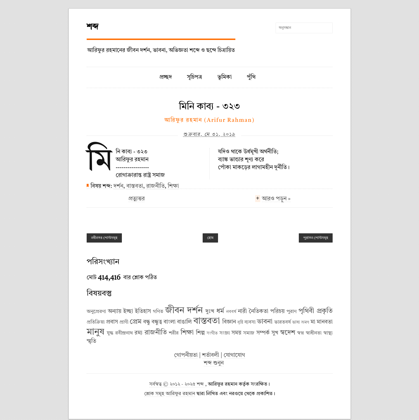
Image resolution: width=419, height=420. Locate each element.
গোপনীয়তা (186, 355)
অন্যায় (114, 311)
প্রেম (135, 322)
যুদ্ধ (110, 333)
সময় (236, 333)
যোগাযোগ (234, 355)
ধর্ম (220, 311)
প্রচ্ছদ (165, 77)
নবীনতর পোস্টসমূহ (104, 238)
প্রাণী (123, 322)
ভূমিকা (224, 77)
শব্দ (92, 27)
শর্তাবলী (210, 355)
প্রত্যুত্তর (136, 199)
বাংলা (170, 322)
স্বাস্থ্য (328, 333)
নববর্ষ (231, 312)
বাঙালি (184, 322)
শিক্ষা (173, 186)
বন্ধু (146, 322)
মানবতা (325, 322)
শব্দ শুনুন (214, 363)
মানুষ (95, 332)
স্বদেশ (287, 332)
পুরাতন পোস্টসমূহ (315, 238)
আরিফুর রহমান (180, 394)
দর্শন (118, 186)
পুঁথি (251, 77)
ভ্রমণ (305, 322)
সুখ (274, 333)
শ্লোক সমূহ (154, 394)
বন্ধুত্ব (156, 322)
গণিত (158, 311)
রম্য (138, 333)
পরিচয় (277, 311)
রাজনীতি (155, 186)
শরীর (174, 333)
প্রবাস (112, 322)
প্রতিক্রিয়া (96, 322)
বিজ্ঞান (229, 322)
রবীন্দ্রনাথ (124, 333)
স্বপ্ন (300, 333)
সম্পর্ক (263, 333)
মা (313, 322)
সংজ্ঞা (224, 333)
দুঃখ (209, 311)
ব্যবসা (249, 322)
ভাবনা (265, 322)
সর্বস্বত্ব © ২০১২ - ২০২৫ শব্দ (177, 384)
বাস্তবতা (134, 186)
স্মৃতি (91, 341)
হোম (210, 238)
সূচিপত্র (194, 77)
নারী (242, 311)
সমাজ (248, 333)
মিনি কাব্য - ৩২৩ (209, 106)
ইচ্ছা (128, 311)
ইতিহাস (143, 311)
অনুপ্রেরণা (96, 311)
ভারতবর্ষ (282, 322)
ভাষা (296, 322)
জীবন (174, 310)
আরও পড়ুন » (276, 199)
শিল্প (200, 333)
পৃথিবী (306, 311)
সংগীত (212, 333)
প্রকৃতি (325, 311)
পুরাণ (292, 311)
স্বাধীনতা (313, 333)
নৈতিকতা (258, 311)
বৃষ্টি (240, 322)
